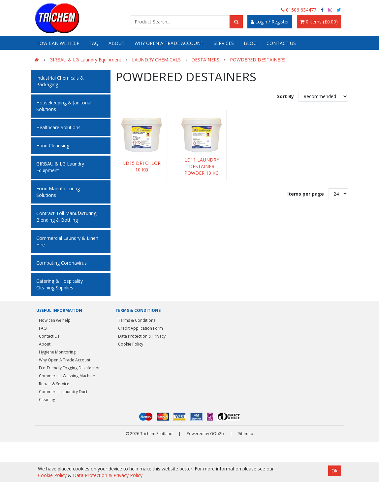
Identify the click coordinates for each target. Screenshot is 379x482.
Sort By (286, 96)
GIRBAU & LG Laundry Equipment (60, 167)
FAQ (94, 43)
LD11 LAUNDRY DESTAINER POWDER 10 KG (201, 166)
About (117, 43)
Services (223, 43)
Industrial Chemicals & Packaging (60, 81)
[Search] (236, 21)
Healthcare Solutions (58, 127)
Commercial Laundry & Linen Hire (67, 241)
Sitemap (245, 433)
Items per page (305, 194)
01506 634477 (298, 10)
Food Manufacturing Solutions (58, 191)
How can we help (57, 43)
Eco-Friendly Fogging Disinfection (70, 368)
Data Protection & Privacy (142, 336)
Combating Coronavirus (61, 263)
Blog (250, 43)
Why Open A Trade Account (169, 43)
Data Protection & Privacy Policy (107, 475)
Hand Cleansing (52, 145)
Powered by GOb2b (205, 433)
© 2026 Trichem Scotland (149, 433)
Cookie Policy (130, 344)
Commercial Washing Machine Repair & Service (67, 380)
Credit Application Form (140, 328)
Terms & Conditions (136, 320)
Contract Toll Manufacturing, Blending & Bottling (67, 216)
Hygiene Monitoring (57, 352)
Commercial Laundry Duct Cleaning (63, 395)
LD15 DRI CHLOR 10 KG (142, 166)
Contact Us (281, 43)
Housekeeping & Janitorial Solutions (63, 105)
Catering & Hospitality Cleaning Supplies (59, 284)
